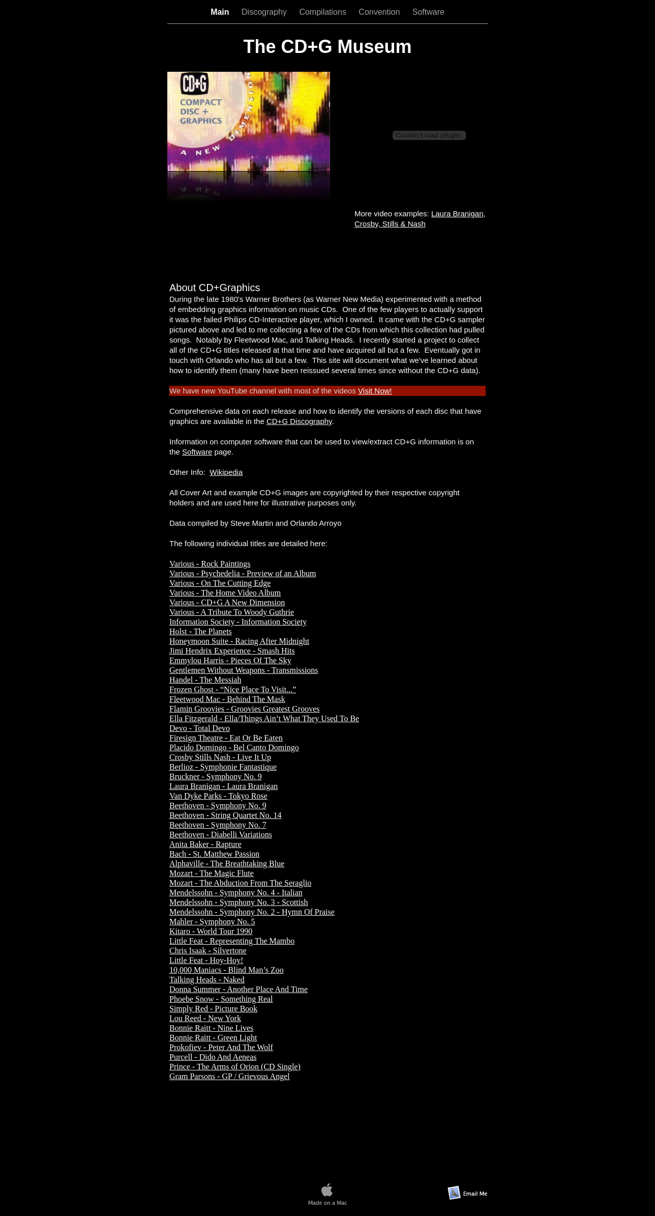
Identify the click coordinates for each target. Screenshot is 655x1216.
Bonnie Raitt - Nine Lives (211, 1028)
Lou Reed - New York (205, 1018)
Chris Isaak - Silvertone (208, 950)
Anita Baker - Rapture (205, 844)
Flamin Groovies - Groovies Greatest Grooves (244, 708)
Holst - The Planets (200, 631)
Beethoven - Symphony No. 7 (217, 825)
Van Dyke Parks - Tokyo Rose (218, 795)
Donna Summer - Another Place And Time (238, 989)
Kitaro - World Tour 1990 (210, 931)
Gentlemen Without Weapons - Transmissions (243, 670)
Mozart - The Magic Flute (211, 873)
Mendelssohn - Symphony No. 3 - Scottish (238, 902)
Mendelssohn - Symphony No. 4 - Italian (236, 892)
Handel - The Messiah (205, 679)
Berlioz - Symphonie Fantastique (223, 766)
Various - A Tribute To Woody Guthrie (231, 612)
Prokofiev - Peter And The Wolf (221, 1047)
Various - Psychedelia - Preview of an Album (242, 573)
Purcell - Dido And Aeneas (213, 1057)
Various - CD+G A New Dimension (227, 602)
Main (221, 12)
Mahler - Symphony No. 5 (212, 921)
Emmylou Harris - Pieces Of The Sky (230, 660)
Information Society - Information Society (238, 621)
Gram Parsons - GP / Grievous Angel (229, 1076)
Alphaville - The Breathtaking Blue (226, 863)
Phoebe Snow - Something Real (221, 999)
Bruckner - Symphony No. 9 (215, 776)
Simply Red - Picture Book (213, 1008)
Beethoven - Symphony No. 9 (217, 805)
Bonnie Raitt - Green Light (213, 1037)
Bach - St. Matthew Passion (214, 854)
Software (428, 12)
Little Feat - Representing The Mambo (231, 941)
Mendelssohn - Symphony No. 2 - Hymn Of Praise (252, 912)
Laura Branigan (457, 213)
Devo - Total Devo (199, 728)
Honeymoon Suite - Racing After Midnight (239, 641)
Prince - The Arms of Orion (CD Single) (235, 1066)
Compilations (323, 12)
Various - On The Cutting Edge (220, 583)
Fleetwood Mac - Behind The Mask (227, 699)
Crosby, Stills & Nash (390, 223)
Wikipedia (226, 472)
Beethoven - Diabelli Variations (220, 834)
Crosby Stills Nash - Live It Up (220, 757)
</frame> (327, 253)
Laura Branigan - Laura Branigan (223, 786)
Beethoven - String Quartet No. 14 (225, 815)
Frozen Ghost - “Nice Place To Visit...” (232, 689)
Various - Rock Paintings (210, 563)
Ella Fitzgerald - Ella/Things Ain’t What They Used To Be (264, 718)
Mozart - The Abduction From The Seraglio (240, 883)
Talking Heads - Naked (207, 979)
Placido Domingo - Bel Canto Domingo (234, 747)
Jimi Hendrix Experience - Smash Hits (232, 650)
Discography (265, 12)
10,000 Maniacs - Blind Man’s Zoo (226, 970)
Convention (380, 12)
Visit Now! (375, 390)
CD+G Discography (299, 421)
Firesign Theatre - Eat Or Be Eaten (226, 737)
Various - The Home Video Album (225, 592)
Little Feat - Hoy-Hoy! (206, 960)
